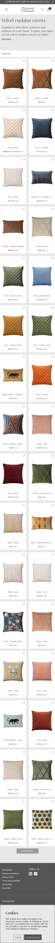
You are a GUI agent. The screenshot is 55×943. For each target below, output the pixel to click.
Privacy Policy (8, 877)
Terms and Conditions (11, 881)
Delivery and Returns (10, 873)
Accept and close (33, 937)
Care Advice (7, 870)
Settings (18, 937)
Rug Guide (6, 888)
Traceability (7, 884)
